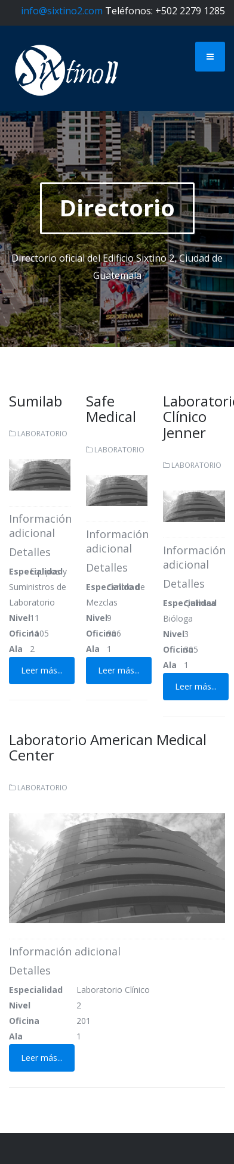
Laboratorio (42, 434)
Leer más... (42, 670)
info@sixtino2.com (62, 10)
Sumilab (35, 401)
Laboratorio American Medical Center (108, 747)
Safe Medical (111, 408)
